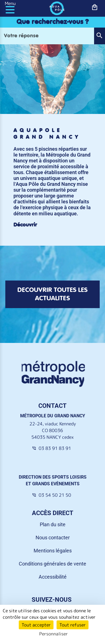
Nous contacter (53, 537)
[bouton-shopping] (94, 7)
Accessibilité (53, 577)
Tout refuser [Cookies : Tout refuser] (72, 625)
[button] (99, 36)
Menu (10, 3)
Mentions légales (53, 551)
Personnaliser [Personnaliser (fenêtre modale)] (53, 634)
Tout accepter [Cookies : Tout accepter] (36, 625)
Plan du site (53, 524)
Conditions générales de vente (52, 564)
